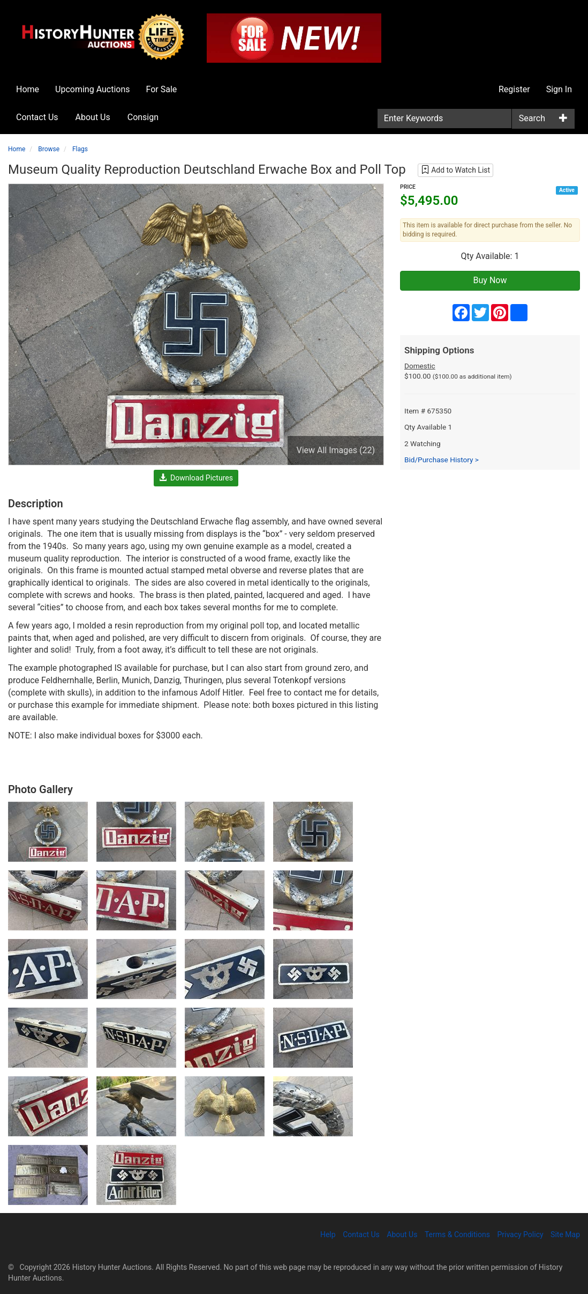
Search (532, 118)
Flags (80, 149)
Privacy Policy (520, 1234)
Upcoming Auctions (92, 89)
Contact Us (37, 117)
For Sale (161, 89)
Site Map (565, 1234)
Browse (48, 149)
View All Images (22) (335, 450)
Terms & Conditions (457, 1234)
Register (514, 89)
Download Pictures (196, 478)
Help (328, 1234)
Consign (143, 117)
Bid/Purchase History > (441, 459)
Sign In (559, 89)
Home (27, 89)
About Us (93, 117)
